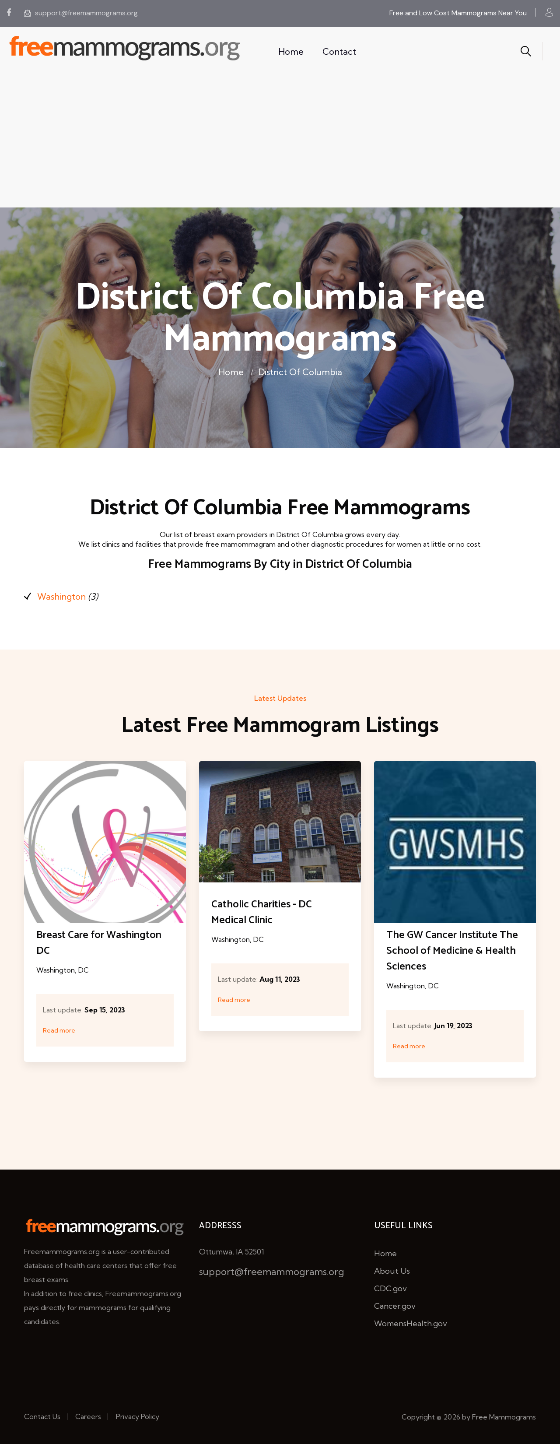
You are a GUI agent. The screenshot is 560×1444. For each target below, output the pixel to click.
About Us (392, 1271)
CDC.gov (390, 1288)
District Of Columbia (300, 371)
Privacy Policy (137, 1416)
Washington (61, 596)
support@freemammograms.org (81, 13)
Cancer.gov (395, 1306)
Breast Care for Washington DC (98, 943)
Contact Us (42, 1416)
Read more (59, 1030)
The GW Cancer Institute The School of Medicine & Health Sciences (452, 951)
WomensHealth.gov (410, 1323)
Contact (339, 51)
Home (291, 51)
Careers (88, 1416)
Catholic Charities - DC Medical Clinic (261, 912)
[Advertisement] (280, 142)
